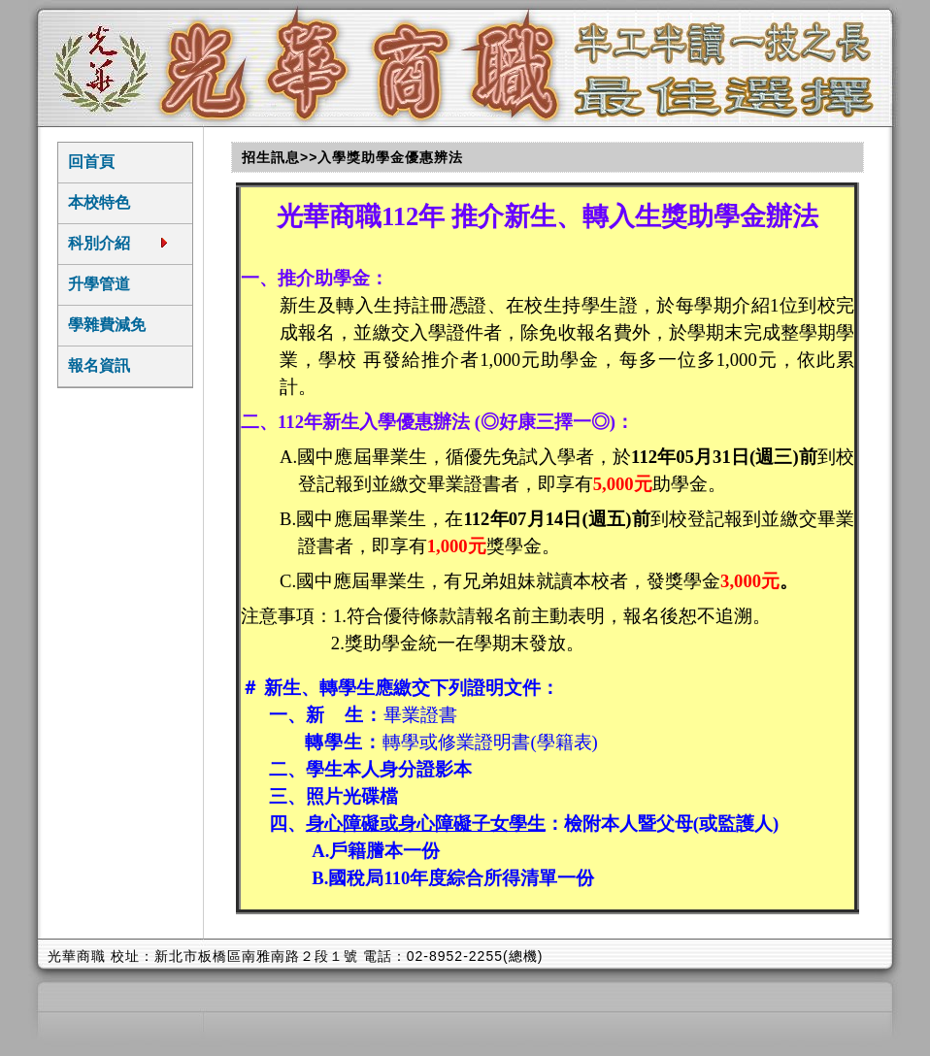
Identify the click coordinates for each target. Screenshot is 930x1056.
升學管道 (99, 284)
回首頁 (91, 161)
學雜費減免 (107, 324)
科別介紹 (119, 242)
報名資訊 (99, 365)
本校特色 (99, 202)
